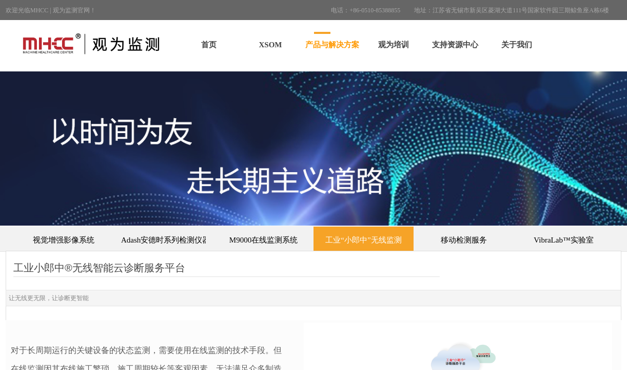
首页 (209, 45)
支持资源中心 (455, 45)
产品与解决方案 (332, 45)
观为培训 (393, 45)
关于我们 (516, 45)
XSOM (270, 45)
